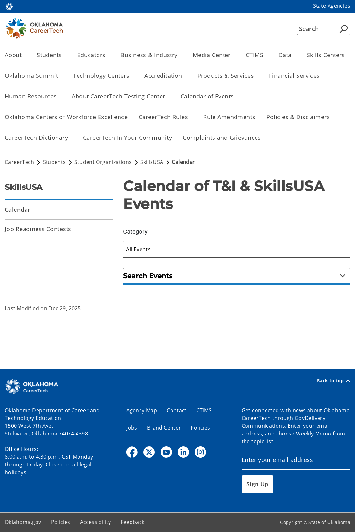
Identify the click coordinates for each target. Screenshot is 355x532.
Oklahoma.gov (23, 522)
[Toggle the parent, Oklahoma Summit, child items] (60, 76)
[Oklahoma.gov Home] (9, 6)
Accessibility (95, 522)
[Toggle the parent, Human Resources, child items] (59, 96)
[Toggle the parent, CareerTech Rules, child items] (190, 117)
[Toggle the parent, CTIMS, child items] (265, 55)
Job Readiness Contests (38, 229)
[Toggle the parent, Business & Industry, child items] (180, 55)
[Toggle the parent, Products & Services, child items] (256, 76)
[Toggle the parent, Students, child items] (64, 55)
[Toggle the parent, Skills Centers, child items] (347, 55)
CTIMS (204, 410)
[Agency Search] (343, 28)
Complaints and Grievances (222, 137)
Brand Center (164, 427)
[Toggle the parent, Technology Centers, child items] (131, 76)
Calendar (17, 209)
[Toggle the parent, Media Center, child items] (233, 55)
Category (135, 231)
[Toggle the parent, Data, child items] (294, 55)
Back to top (333, 380)
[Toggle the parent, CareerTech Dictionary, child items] (70, 138)
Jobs (131, 427)
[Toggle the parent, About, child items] (24, 55)
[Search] (323, 28)
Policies (200, 427)
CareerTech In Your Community (127, 137)
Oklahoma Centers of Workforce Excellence (66, 117)
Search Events (234, 276)
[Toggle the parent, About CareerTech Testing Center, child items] (167, 96)
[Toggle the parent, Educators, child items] (107, 55)
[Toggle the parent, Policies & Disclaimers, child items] (332, 117)
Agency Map (141, 410)
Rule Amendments (229, 117)
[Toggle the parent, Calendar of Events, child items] (236, 96)
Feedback (133, 522)
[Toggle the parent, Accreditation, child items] (184, 76)
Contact (177, 410)
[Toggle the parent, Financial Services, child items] (322, 76)
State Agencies (331, 5)
